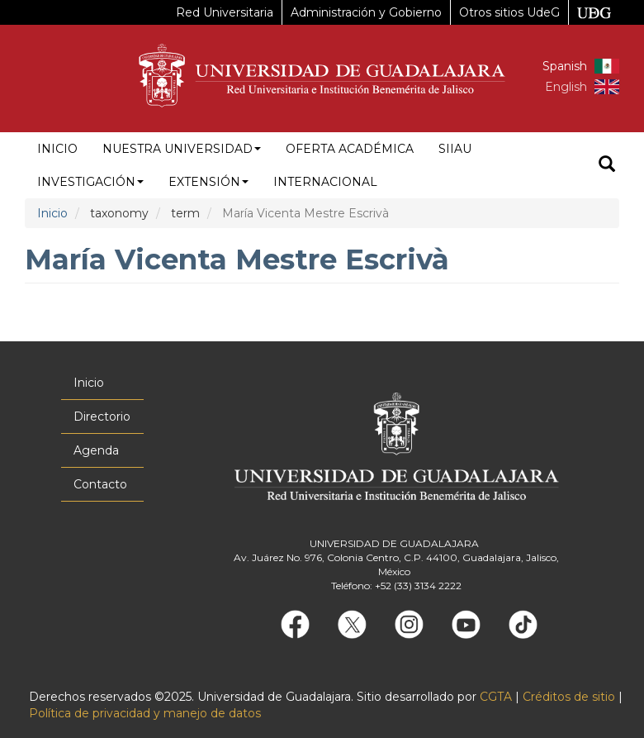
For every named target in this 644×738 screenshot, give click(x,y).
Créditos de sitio (569, 696)
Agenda (96, 450)
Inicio (57, 148)
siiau (454, 148)
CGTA (496, 696)
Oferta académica (350, 148)
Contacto (100, 484)
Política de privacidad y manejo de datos (145, 713)
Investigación (90, 181)
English (566, 86)
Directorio (101, 416)
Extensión (208, 181)
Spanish (564, 66)
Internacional (325, 181)
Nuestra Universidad (181, 148)
